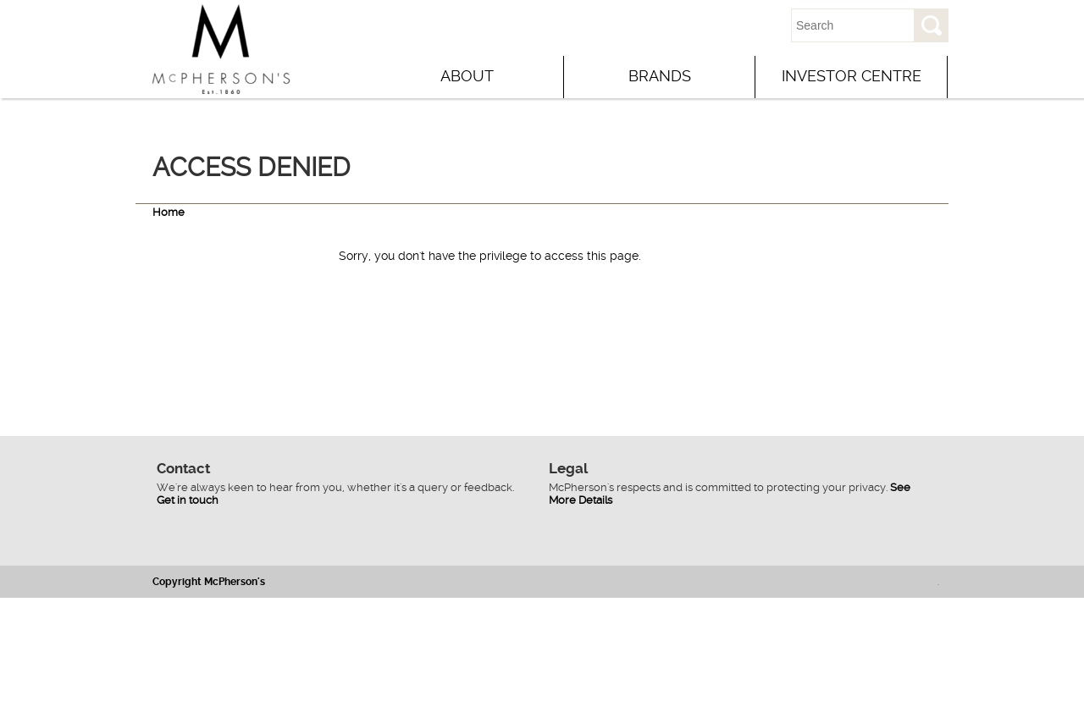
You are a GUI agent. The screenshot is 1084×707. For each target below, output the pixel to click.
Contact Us (716, 25)
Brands (659, 76)
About (467, 76)
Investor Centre (851, 76)
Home (168, 212)
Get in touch (187, 500)
